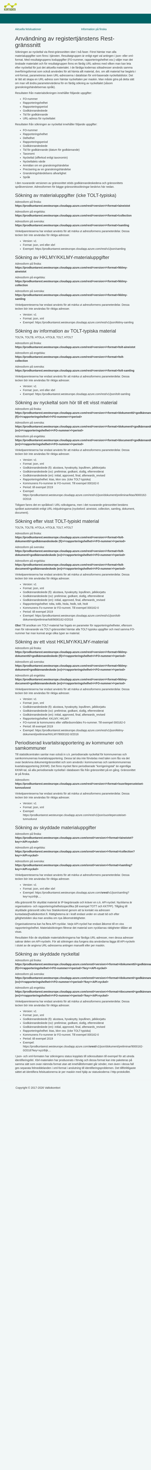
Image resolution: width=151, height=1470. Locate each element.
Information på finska (94, 29)
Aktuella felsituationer (28, 29)
